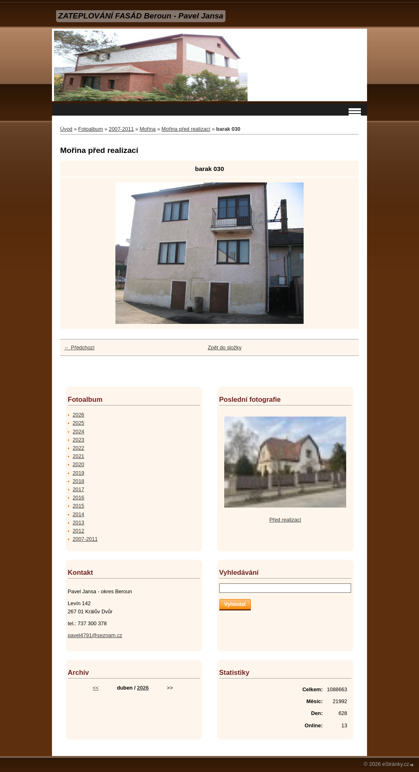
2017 (78, 489)
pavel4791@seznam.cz (95, 635)
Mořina (147, 129)
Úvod (66, 129)
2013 (78, 522)
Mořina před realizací (186, 129)
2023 (78, 440)
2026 (78, 415)
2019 (78, 473)
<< (95, 688)
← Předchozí (79, 347)
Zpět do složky (225, 347)
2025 (78, 423)
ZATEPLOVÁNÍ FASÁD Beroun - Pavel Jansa (140, 15)
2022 (78, 448)
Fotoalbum (90, 129)
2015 (78, 506)
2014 (78, 514)
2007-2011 (121, 129)
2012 (78, 531)
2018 (78, 481)
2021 (78, 456)
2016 (78, 497)
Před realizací (285, 520)
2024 (78, 431)
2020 (78, 464)
